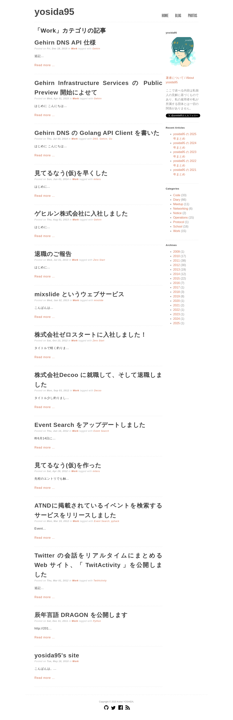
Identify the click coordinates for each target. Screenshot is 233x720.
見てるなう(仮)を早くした (71, 173)
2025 (176, 323)
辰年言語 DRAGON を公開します (81, 615)
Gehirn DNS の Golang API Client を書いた (97, 133)
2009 (176, 251)
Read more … (44, 65)
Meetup (178, 204)
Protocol (178, 222)
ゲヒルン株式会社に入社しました (81, 213)
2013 (176, 269)
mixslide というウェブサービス (79, 294)
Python (97, 621)
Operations (180, 217)
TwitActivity (100, 580)
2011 (176, 260)
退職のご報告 (53, 254)
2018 (176, 291)
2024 (176, 318)
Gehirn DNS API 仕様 (65, 42)
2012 (176, 265)
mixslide (98, 300)
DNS (95, 139)
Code (176, 195)
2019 (176, 296)
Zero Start (99, 260)
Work (74, 48)
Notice (177, 213)
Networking (180, 208)
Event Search (101, 431)
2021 (176, 305)
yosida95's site (56, 655)
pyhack (115, 521)
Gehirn (96, 48)
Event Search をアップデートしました (90, 424)
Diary (176, 199)
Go (110, 139)
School (177, 226)
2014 (176, 274)
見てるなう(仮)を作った (67, 465)
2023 (176, 314)
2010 (176, 256)
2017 (176, 287)
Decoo (98, 390)
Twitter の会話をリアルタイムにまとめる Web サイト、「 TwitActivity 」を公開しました (98, 565)
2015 (176, 278)
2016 (176, 283)
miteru (97, 179)
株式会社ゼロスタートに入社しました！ (90, 334)
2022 (176, 309)
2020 (176, 300)
